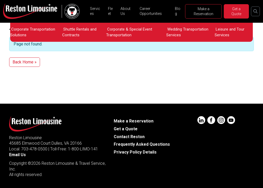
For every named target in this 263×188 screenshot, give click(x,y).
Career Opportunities (151, 11)
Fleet (110, 11)
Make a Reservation (203, 11)
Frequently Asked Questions (142, 144)
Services (95, 11)
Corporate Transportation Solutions (32, 32)
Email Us (17, 154)
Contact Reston (129, 136)
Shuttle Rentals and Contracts (79, 32)
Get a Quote (236, 11)
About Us (125, 11)
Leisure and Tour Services (229, 32)
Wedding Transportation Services (187, 32)
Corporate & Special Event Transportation (129, 32)
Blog (177, 11)
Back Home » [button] (25, 62)
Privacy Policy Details (135, 152)
